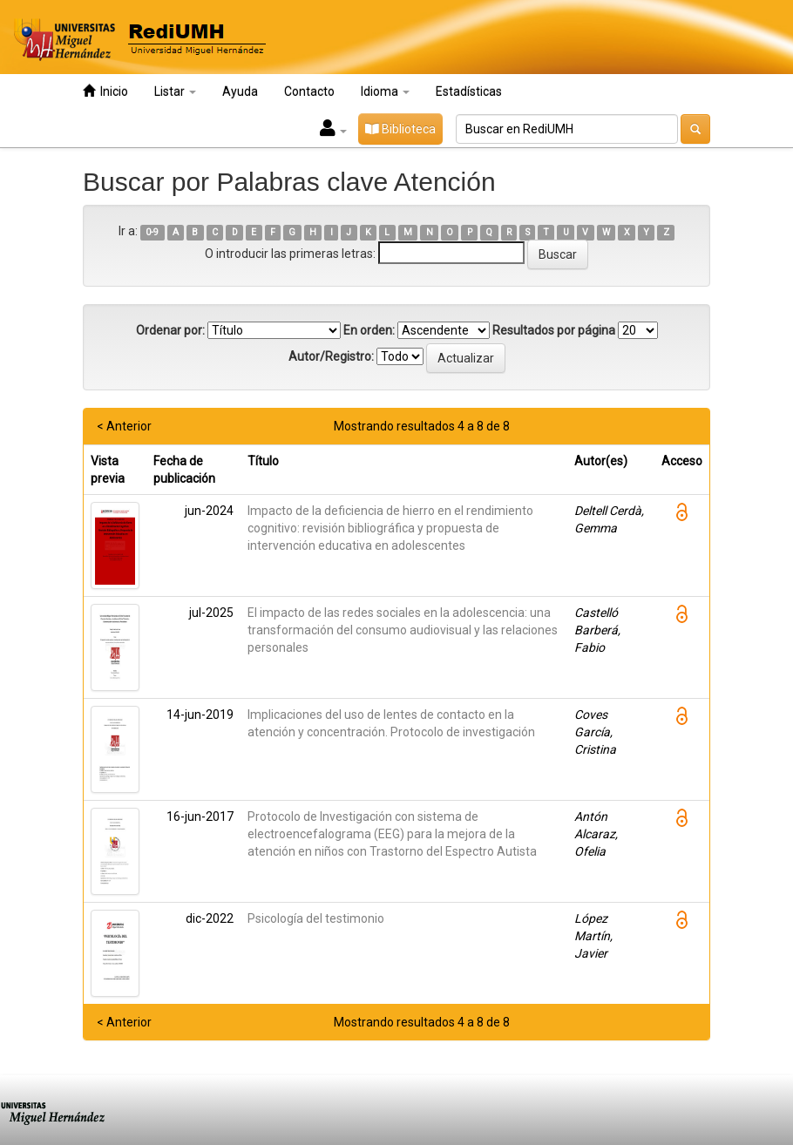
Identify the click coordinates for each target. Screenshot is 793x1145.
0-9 (152, 232)
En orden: (369, 330)
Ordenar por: (170, 330)
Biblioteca (400, 129)
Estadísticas (469, 91)
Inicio (105, 91)
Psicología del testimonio (315, 918)
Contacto (309, 91)
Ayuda (240, 91)
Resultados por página (553, 330)
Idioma (385, 91)
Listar (175, 91)
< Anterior (124, 426)
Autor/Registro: (331, 356)
